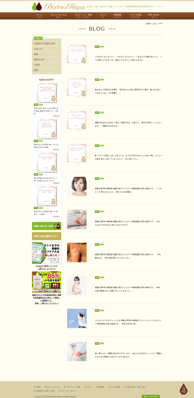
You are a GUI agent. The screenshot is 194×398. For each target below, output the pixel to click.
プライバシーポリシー (69, 384)
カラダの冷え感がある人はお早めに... (112, 213)
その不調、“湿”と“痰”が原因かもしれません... (116, 148)
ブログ (102, 16)
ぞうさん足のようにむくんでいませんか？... (115, 245)
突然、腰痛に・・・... (105, 342)
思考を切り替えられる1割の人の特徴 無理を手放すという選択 (46, 111)
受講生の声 (39, 59)
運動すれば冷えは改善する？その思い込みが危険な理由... (122, 116)
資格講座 (117, 16)
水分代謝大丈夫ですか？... (107, 180)
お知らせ (38, 49)
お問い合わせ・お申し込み (135, 380)
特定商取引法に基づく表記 (45, 384)
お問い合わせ (153, 16)
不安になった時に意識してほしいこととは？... (116, 310)
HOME (148, 23)
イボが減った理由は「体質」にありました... (115, 51)
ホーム (39, 16)
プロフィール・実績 (83, 16)
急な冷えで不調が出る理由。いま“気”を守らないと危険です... (123, 83)
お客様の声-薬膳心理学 (44, 43)
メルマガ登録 (135, 16)
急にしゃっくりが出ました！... (109, 277)
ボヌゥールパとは (58, 16)
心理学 (37, 65)
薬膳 (36, 70)
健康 (36, 54)
